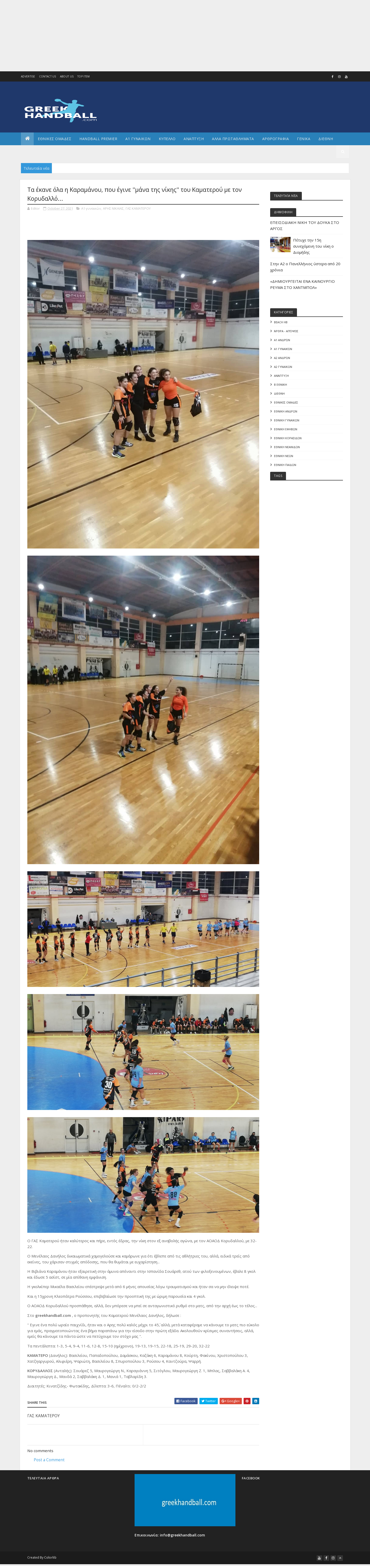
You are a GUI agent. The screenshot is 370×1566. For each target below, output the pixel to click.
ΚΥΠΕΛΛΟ (167, 138)
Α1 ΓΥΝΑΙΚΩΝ (138, 138)
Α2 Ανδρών (282, 358)
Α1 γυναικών (91, 208)
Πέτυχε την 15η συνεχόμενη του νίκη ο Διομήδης (313, 246)
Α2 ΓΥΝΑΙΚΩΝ (283, 367)
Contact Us (47, 76)
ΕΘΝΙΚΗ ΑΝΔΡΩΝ (285, 412)
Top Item (83, 76)
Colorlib (50, 1558)
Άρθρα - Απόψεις (286, 331)
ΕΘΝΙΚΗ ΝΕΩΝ (283, 457)
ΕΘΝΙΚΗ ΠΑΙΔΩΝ (285, 467)
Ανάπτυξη (281, 376)
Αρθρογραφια (275, 138)
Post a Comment (49, 1460)
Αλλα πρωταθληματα (233, 138)
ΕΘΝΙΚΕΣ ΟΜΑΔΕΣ (54, 138)
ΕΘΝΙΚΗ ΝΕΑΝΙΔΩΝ (287, 448)
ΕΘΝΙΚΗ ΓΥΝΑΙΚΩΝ (286, 421)
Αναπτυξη (194, 138)
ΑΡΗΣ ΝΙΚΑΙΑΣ (113, 208)
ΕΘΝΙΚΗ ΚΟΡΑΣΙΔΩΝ (288, 439)
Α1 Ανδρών (282, 340)
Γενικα (303, 138)
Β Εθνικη (280, 385)
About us (67, 76)
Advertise (28, 76)
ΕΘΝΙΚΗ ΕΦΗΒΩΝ (285, 430)
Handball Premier (98, 138)
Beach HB (281, 322)
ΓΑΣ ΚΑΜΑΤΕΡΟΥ (138, 208)
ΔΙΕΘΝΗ (279, 394)
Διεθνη (325, 138)
